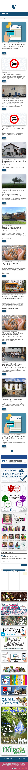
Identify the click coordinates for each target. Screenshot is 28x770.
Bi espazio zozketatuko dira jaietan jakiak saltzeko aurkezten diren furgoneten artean (13, 298)
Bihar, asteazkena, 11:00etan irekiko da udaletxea (14, 162)
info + (23, 766)
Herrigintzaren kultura (6, 72)
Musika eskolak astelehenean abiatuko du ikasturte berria (12, 364)
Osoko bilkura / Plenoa (14, 98)
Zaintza (10, 261)
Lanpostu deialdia (17, 261)
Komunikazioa (19, 71)
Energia (10, 225)
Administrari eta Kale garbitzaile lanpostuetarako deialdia (12, 333)
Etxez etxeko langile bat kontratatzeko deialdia (10, 264)
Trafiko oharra (12, 71)
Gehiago (4, 53)
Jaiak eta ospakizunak (18, 294)
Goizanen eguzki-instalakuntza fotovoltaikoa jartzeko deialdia (12, 228)
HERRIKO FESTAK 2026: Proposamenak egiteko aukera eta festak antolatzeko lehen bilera (13, 558)
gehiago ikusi (24, 564)
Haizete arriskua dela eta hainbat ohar (13, 191)
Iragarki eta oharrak (13, 188)
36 (25, 450)
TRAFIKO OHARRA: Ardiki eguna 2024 (13, 129)
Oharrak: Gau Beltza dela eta (11, 74)
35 (23, 450)
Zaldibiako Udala (5, 2)
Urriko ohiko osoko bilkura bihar (12, 100)
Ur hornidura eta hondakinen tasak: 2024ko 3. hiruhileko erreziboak (13, 45)
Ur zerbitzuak (12, 42)
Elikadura (11, 294)
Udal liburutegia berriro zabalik (12, 400)
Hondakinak (18, 42)
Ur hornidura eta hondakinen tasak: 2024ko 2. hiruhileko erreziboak (13, 437)
